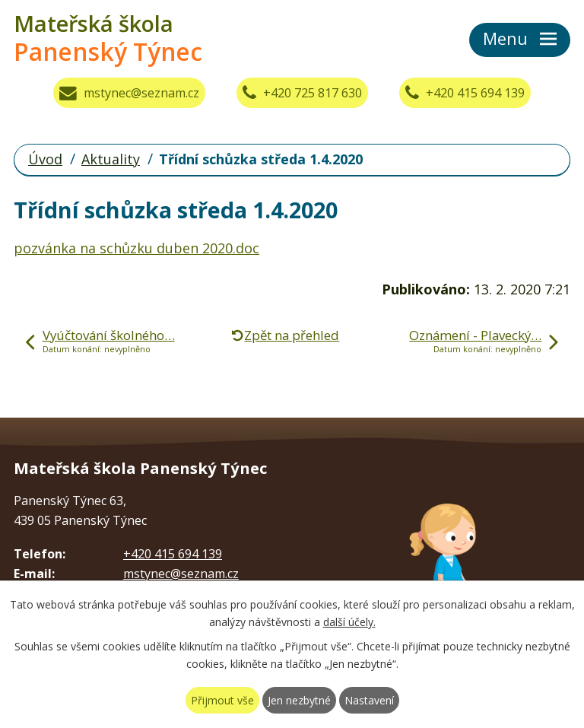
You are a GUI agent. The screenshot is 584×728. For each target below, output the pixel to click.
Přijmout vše (222, 700)
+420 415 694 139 (465, 92)
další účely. (349, 622)
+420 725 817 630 (302, 92)
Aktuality (110, 159)
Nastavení (369, 700)
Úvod (45, 159)
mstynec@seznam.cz (129, 92)
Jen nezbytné (299, 700)
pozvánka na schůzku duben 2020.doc (136, 248)
